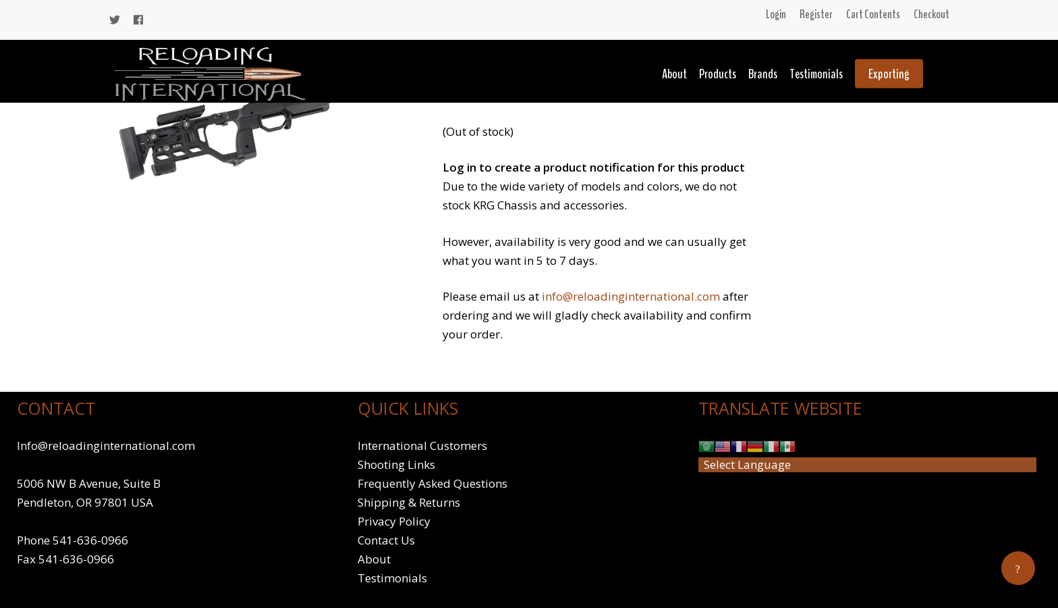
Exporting (889, 74)
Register (816, 14)
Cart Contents (873, 14)
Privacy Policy (394, 521)
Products (717, 74)
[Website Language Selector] (867, 464)
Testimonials (816, 74)
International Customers (422, 445)
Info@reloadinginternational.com (106, 445)
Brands (762, 74)
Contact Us (386, 540)
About (674, 74)
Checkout (931, 14)
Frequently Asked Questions (432, 483)
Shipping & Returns (409, 502)
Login (776, 14)
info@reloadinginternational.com (631, 296)
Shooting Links (396, 464)
